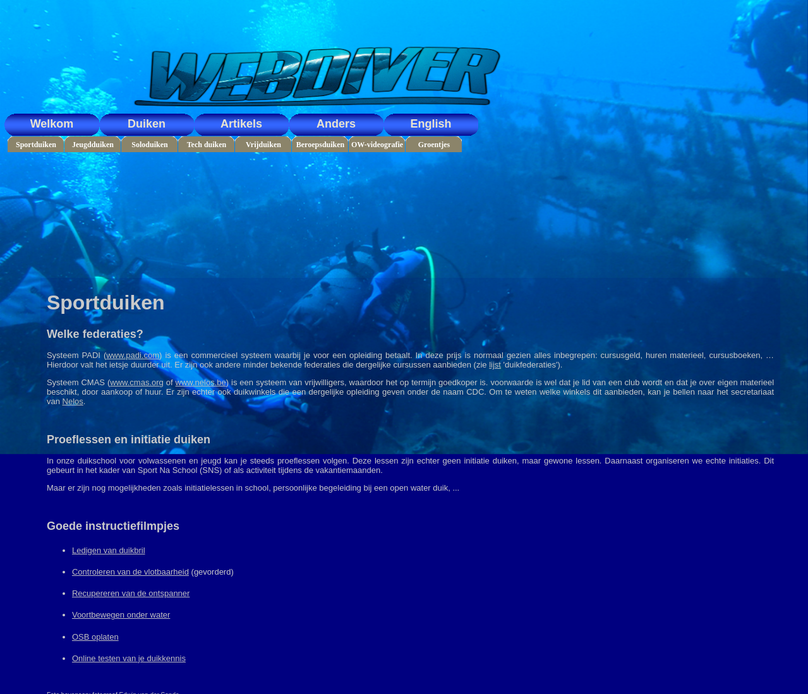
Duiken (147, 123)
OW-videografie (377, 144)
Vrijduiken (263, 144)
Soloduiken (149, 144)
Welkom (52, 123)
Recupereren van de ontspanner (131, 593)
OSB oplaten (95, 637)
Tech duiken (207, 144)
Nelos (73, 401)
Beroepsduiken (320, 144)
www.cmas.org (137, 382)
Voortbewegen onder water (121, 614)
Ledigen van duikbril (108, 550)
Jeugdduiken (93, 144)
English (430, 123)
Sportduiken (36, 144)
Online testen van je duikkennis (129, 658)
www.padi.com (132, 355)
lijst (495, 364)
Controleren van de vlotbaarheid (130, 572)
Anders (336, 123)
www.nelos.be (201, 382)
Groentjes (434, 144)
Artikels (241, 123)
